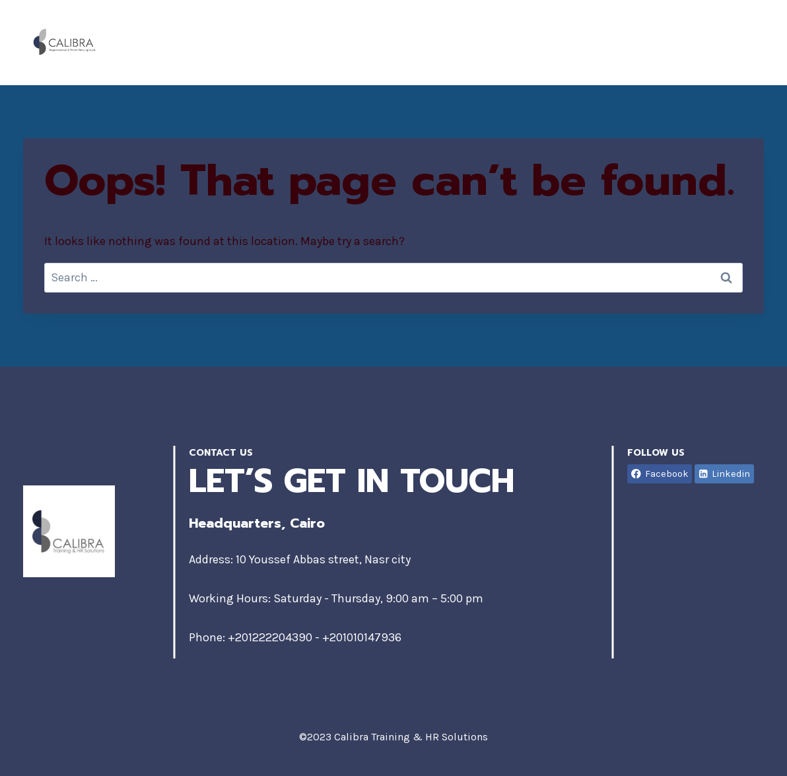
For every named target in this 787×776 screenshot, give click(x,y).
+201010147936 (361, 637)
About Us (515, 42)
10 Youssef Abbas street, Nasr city (323, 559)
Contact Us (712, 42)
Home (438, 42)
